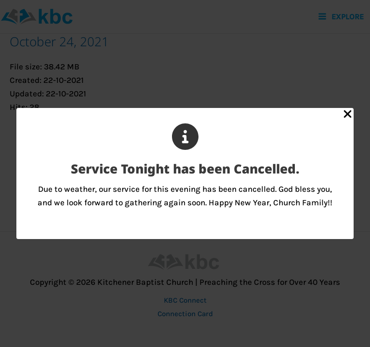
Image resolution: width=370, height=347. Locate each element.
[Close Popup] (348, 114)
